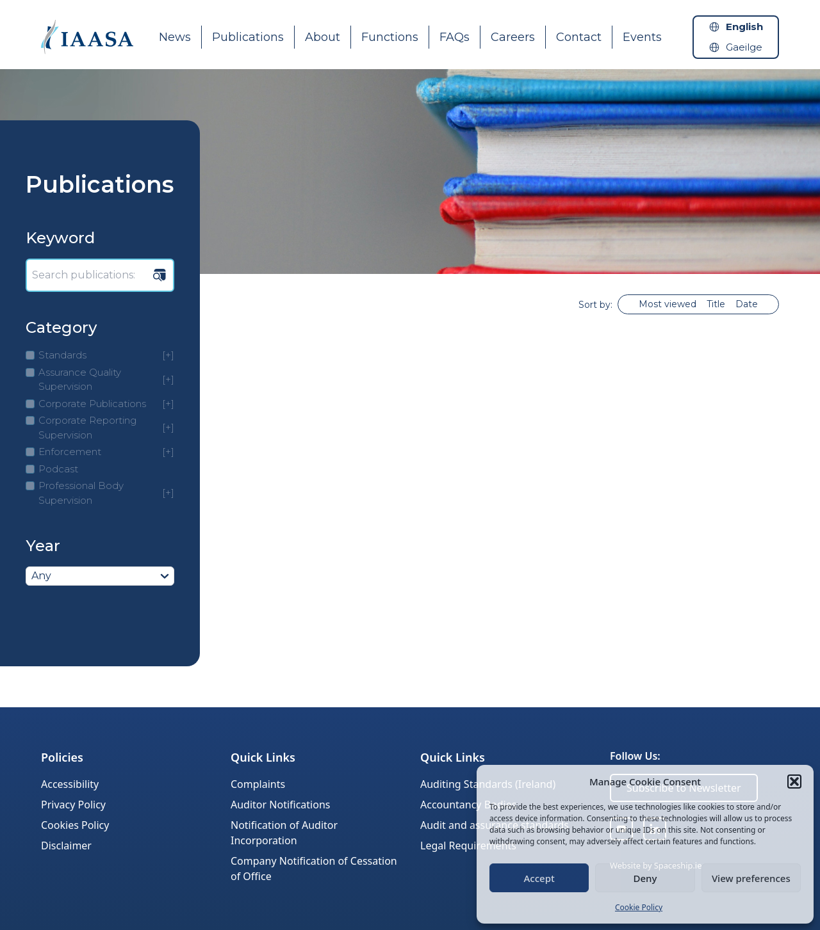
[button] (794, 781)
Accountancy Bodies (468, 805)
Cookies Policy (75, 825)
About (322, 37)
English (744, 26)
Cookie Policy (638, 907)
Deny (645, 878)
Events (642, 37)
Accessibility (70, 784)
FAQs (454, 37)
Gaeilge (744, 47)
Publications (248, 37)
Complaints (258, 784)
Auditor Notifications (280, 805)
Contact (579, 37)
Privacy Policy (73, 805)
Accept (539, 878)
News (175, 37)
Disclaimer (66, 845)
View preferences (751, 878)
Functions (389, 37)
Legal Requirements (468, 845)
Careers (513, 37)
